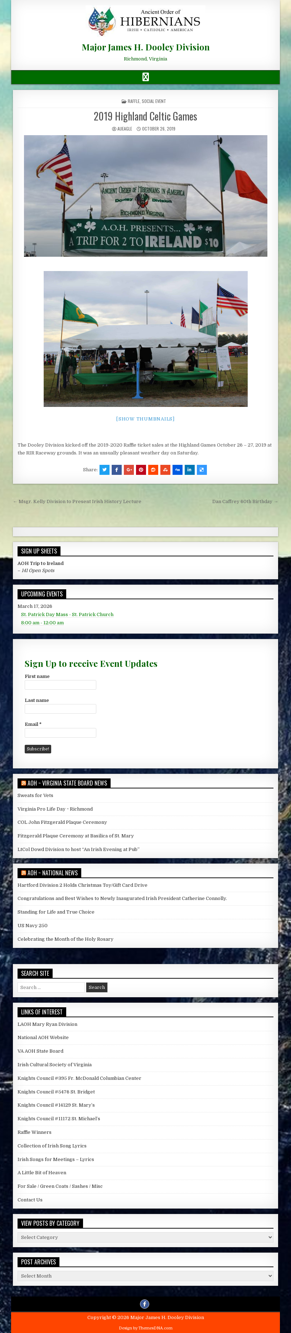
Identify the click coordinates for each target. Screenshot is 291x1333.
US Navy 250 (33, 925)
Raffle (134, 101)
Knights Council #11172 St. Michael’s (59, 1118)
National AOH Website (43, 1037)
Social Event (154, 101)
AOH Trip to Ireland (41, 563)
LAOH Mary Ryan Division (47, 1024)
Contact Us (30, 1199)
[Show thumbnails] (145, 419)
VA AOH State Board (40, 1051)
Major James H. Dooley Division (146, 47)
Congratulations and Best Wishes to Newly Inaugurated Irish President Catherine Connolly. (122, 898)
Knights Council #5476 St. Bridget (56, 1092)
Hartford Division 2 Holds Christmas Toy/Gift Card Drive (82, 885)
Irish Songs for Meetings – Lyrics (56, 1159)
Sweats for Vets (35, 795)
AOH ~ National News (53, 873)
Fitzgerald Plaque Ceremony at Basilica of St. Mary (76, 835)
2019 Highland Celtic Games (145, 116)
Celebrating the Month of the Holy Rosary (65, 939)
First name (37, 676)
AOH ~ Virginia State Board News (67, 783)
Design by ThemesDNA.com (146, 1328)
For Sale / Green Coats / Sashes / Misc (60, 1186)
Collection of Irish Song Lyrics (52, 1145)
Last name (37, 700)
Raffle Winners (35, 1132)
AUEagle (124, 129)
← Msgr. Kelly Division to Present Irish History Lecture (77, 501)
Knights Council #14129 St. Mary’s (56, 1105)
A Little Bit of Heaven (42, 1172)
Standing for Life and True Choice (56, 912)
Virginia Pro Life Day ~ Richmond (55, 809)
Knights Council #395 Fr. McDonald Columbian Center (79, 1078)
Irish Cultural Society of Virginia (55, 1064)
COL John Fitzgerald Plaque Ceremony (62, 822)
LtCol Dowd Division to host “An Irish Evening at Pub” (79, 849)
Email (33, 724)
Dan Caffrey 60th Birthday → (245, 501)
